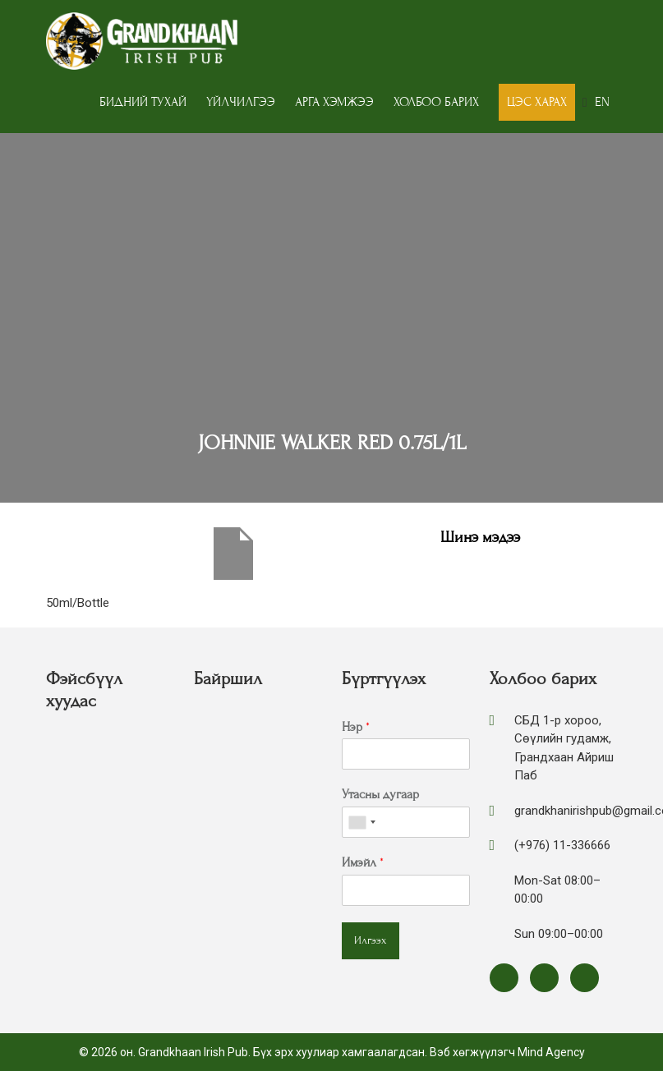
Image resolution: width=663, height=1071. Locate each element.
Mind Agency (551, 1052)
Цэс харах (537, 101)
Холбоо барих (436, 101)
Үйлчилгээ (240, 101)
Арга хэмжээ (334, 101)
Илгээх (370, 940)
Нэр (356, 726)
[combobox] (361, 822)
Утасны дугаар (380, 794)
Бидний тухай (142, 101)
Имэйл (363, 862)
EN (602, 101)
